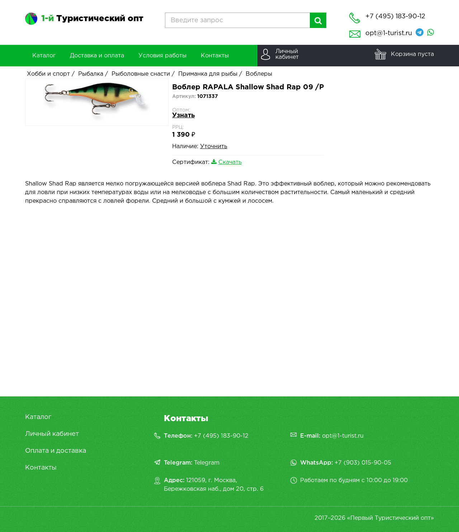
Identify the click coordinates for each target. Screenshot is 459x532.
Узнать (183, 115)
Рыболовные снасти (141, 74)
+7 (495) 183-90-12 (221, 436)
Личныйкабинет (287, 54)
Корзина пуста (412, 54)
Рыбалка (90, 74)
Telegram (206, 463)
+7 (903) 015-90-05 (363, 463)
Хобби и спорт (48, 74)
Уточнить (213, 146)
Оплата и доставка (55, 451)
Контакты (41, 468)
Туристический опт (92, 19)
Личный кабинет (52, 434)
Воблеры (259, 74)
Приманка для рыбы (207, 74)
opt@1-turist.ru (388, 33)
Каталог (38, 417)
